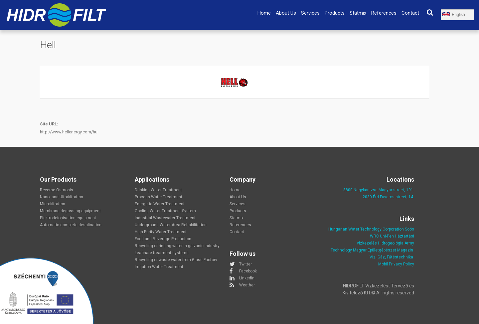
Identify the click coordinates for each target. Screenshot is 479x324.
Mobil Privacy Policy (396, 264)
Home (264, 13)
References (384, 13)
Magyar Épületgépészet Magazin (383, 250)
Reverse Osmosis (56, 190)
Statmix (358, 13)
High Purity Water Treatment (161, 232)
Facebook (248, 271)
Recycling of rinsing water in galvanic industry (177, 245)
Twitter (245, 264)
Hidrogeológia (390, 243)
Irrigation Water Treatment (159, 266)
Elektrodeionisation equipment (68, 218)
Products (335, 13)
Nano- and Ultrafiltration (61, 197)
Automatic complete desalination (70, 225)
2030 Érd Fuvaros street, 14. (388, 197)
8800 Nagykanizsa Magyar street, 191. (378, 190)
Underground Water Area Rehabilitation (171, 225)
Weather (247, 285)
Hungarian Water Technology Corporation (366, 229)
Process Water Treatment (158, 197)
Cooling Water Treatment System (165, 211)
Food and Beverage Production (163, 239)
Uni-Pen (387, 236)
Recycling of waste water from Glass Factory (176, 259)
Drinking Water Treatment (158, 190)
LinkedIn (246, 278)
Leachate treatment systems (162, 252)
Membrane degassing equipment (70, 211)
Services (310, 13)
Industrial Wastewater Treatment (165, 218)
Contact (410, 13)
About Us (286, 13)
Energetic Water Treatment (160, 204)
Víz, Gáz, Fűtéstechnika (391, 257)
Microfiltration (52, 204)
